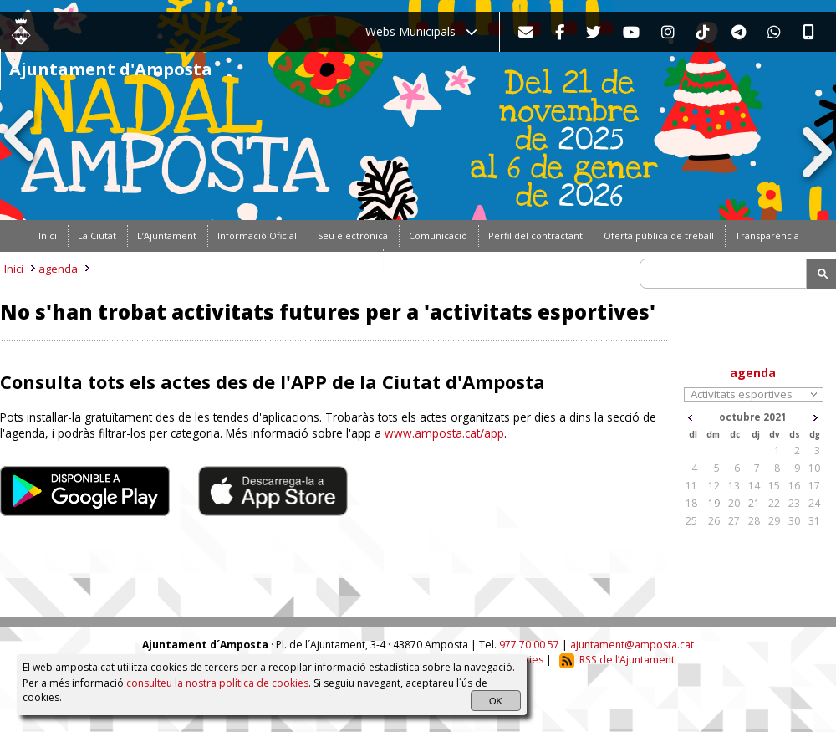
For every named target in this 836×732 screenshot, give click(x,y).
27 (734, 521)
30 (794, 521)
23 (794, 503)
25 (691, 521)
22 (774, 503)
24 (814, 503)
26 (714, 521)
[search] (725, 273)
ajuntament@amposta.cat (632, 644)
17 (814, 486)
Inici (13, 268)
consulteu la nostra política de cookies (217, 683)
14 (754, 486)
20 (734, 503)
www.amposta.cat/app (444, 433)
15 (774, 486)
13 (734, 486)
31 (814, 521)
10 (814, 468)
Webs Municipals (421, 31)
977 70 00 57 (529, 644)
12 (714, 486)
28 (754, 521)
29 (774, 521)
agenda (58, 268)
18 (691, 503)
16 (794, 486)
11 (691, 486)
